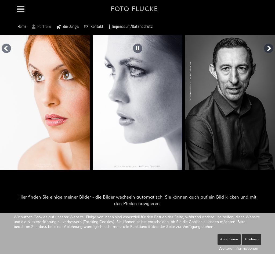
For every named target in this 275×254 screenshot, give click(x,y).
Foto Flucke (134, 9)
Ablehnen (251, 239)
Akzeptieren (229, 239)
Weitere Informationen (238, 248)
